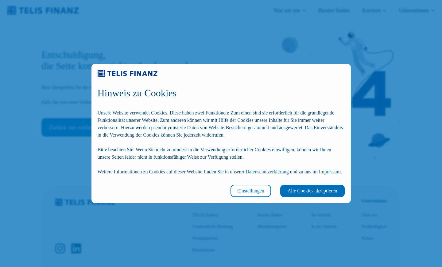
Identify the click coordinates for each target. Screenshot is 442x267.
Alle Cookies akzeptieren (312, 190)
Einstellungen (250, 190)
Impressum (330, 171)
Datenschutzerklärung (267, 171)
